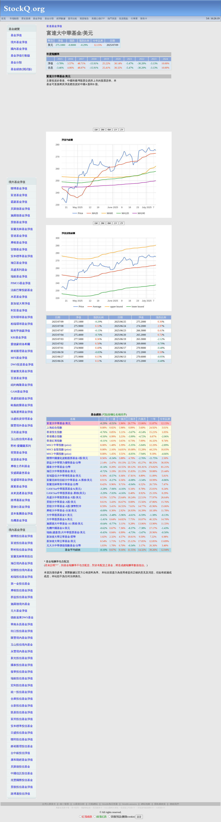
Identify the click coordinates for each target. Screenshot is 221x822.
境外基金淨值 (18, 42)
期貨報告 (84, 18)
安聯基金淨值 (18, 249)
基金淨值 (37, 18)
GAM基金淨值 (18, 391)
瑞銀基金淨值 (18, 276)
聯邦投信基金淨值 (21, 739)
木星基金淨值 (18, 296)
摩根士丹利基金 (19, 466)
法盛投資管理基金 (21, 418)
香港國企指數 (54, 436)
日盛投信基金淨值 (21, 732)
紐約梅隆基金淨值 (21, 384)
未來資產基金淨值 (21, 493)
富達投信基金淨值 (21, 543)
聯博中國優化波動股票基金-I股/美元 (67, 458)
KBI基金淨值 (18, 337)
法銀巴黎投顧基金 (21, 290)
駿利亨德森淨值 (19, 330)
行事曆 (134, 18)
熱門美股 (112, 18)
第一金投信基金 (19, 583)
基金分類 (49, 18)
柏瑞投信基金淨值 (21, 576)
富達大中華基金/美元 (59, 423)
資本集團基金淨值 (21, 513)
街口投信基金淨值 (21, 631)
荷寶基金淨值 (18, 452)
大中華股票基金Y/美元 (60, 515)
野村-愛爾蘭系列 (20, 445)
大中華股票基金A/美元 (60, 519)
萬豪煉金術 (86, 808)
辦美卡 (143, 18)
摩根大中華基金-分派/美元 (62, 510)
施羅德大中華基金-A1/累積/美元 (65, 523)
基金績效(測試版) (20, 69)
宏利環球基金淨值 (21, 317)
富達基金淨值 (18, 195)
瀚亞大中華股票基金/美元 (61, 471)
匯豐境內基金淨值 (21, 637)
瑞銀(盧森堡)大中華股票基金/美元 (66, 532)
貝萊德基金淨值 (19, 208)
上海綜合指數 (54, 427)
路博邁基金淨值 (19, 500)
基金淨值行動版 (19, 55)
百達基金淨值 (18, 378)
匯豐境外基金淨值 (21, 425)
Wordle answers (129, 804)
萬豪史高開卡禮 (62, 808)
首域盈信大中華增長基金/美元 (64, 475)
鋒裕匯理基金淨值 (21, 351)
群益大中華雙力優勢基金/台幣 (64, 462)
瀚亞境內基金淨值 (21, 563)
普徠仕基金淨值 (19, 506)
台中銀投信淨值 (19, 753)
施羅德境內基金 (19, 604)
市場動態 (14, 18)
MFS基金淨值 (18, 357)
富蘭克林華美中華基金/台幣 (62, 484)
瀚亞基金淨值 (18, 262)
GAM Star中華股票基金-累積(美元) (66, 493)
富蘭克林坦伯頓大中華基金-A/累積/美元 (69, 480)
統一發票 (64, 804)
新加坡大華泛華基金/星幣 (61, 536)
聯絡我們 (174, 804)
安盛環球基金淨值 (21, 479)
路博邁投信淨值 (19, 793)
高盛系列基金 (18, 269)
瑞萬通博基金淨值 (21, 411)
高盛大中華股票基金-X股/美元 (64, 497)
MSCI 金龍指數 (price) (59, 449)
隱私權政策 (160, 804)
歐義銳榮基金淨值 (21, 405)
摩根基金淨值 (18, 242)
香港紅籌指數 (54, 440)
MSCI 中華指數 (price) (59, 445)
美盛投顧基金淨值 (21, 398)
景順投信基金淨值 (21, 786)
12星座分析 (78, 804)
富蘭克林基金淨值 (21, 229)
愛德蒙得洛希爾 (19, 344)
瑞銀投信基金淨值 (21, 678)
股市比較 (72, 18)
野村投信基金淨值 (21, 549)
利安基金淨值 (18, 310)
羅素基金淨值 (18, 486)
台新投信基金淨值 (21, 705)
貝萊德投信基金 (19, 766)
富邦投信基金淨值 (21, 719)
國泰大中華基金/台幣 (59, 467)
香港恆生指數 (54, 432)
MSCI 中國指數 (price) (59, 453)
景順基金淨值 (18, 222)
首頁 (3, 18)
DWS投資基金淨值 (21, 364)
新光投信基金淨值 (21, 658)
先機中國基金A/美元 (58, 528)
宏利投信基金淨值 (21, 685)
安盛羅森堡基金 (19, 472)
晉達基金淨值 (18, 235)
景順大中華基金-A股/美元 (61, 502)
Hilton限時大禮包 (111, 808)
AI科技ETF (160, 808)
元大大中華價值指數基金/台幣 (64, 545)
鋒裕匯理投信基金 (21, 746)
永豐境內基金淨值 (21, 651)
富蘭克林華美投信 (21, 556)
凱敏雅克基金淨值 (21, 371)
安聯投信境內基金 (21, 570)
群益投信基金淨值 (21, 597)
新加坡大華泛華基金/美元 (61, 541)
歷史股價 (25, 18)
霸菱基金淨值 (18, 201)
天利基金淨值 (18, 432)
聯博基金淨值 (18, 188)
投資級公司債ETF (128, 808)
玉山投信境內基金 (21, 644)
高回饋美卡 (97, 808)
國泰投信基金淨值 (21, 664)
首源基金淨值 (18, 459)
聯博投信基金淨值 (21, 536)
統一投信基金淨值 (21, 692)
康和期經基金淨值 (21, 759)
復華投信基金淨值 (21, 671)
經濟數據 (60, 18)
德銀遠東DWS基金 (21, 617)
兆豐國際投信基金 (21, 780)
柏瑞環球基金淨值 (21, 323)
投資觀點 (123, 18)
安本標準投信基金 (21, 725)
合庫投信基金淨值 (21, 698)
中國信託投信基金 (21, 773)
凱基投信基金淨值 (21, 712)
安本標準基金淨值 (21, 256)
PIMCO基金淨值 (20, 283)
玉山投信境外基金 (21, 439)
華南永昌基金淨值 (21, 624)
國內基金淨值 (18, 48)
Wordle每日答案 (110, 804)
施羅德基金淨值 (19, 215)
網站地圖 (145, 804)
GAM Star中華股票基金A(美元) (64, 488)
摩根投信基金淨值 (21, 590)
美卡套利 (75, 808)
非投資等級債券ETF (145, 808)
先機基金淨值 (18, 520)
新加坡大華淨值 (19, 303)
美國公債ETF (98, 18)
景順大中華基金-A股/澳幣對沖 (64, 506)
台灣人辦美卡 (49, 804)
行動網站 (93, 804)
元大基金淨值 (18, 610)
